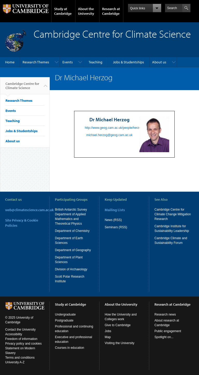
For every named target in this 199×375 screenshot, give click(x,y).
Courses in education (69, 348)
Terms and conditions (19, 357)
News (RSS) (113, 220)
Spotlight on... (163, 337)
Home (10, 62)
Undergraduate (65, 314)
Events (67, 62)
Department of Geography (73, 250)
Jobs (108, 331)
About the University (86, 11)
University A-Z (15, 362)
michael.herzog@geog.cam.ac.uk (109, 135)
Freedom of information (21, 339)
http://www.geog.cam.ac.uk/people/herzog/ (114, 128)
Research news (165, 314)
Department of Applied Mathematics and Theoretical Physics (70, 218)
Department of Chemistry (72, 231)
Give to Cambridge (118, 325)
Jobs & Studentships (128, 62)
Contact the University (20, 329)
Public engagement (167, 331)
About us (159, 62)
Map (108, 337)
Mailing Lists (115, 209)
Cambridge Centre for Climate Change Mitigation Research (172, 214)
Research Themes (36, 62)
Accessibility (13, 334)
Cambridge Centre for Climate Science (22, 87)
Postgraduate (64, 320)
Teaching (95, 62)
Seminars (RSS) (116, 227)
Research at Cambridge (111, 11)
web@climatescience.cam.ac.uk (29, 209)
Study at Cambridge (63, 11)
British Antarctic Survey (71, 209)
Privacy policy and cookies (23, 343)
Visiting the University (119, 343)
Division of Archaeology (71, 269)
